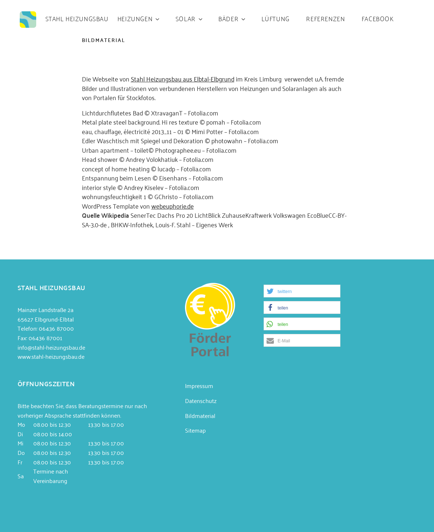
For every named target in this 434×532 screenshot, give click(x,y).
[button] (302, 291)
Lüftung (275, 18)
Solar (190, 18)
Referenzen (325, 18)
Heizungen (139, 18)
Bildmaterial (200, 415)
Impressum (199, 385)
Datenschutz (200, 400)
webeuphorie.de (172, 206)
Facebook (378, 18)
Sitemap (195, 430)
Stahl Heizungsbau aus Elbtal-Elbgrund (182, 78)
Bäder (232, 18)
